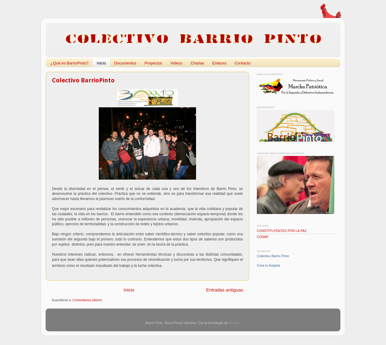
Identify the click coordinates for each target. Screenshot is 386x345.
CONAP (262, 237)
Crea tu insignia (268, 265)
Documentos (125, 63)
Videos (176, 63)
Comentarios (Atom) (87, 300)
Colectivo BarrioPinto (83, 80)
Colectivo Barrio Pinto (273, 256)
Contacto (242, 63)
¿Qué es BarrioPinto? (69, 63)
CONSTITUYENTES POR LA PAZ (282, 231)
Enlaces (219, 63)
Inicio (101, 63)
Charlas (197, 63)
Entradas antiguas (224, 289)
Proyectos (153, 63)
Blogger (234, 323)
